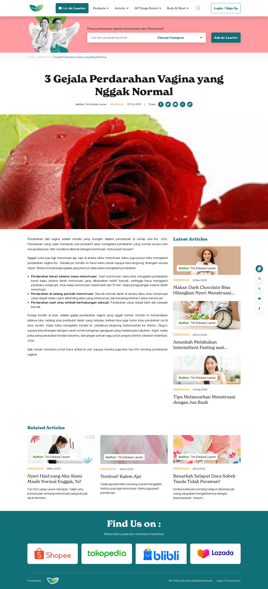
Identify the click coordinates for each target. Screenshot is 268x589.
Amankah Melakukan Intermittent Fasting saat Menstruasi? (198, 347)
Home (30, 57)
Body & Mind (176, 8)
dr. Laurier (72, 8)
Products (99, 8)
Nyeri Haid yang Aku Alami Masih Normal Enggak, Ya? (54, 478)
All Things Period (146, 8)
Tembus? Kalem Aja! (120, 476)
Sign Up (232, 8)
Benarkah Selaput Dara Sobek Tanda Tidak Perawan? (204, 478)
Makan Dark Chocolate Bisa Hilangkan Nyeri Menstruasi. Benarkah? (202, 293)
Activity (120, 8)
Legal (219, 580)
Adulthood (44, 57)
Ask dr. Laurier (226, 37)
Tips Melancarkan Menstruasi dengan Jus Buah (204, 399)
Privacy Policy (233, 580)
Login (218, 8)
